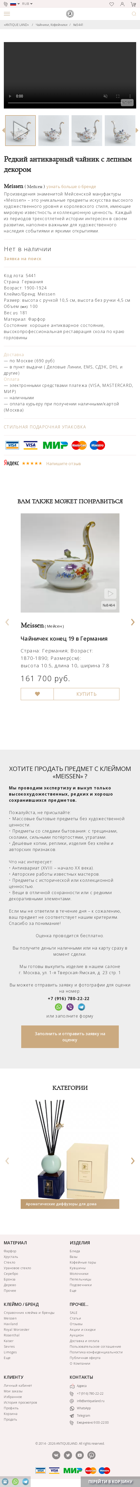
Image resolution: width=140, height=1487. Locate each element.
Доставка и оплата (84, 1341)
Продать (10, 1419)
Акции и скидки (83, 1329)
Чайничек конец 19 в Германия (64, 638)
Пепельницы (81, 1279)
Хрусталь (11, 1257)
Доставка (14, 354)
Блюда (75, 1251)
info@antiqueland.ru (87, 1401)
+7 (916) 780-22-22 (69, 998)
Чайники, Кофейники (51, 25)
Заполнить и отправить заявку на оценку (70, 1037)
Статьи (75, 1318)
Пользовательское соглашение (95, 1346)
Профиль (11, 1408)
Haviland (11, 1324)
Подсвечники (81, 1285)
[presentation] (7, 620)
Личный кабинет (18, 1385)
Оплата (12, 379)
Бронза (10, 1279)
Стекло (9, 1262)
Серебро (11, 1273)
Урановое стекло (17, 1268)
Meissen (24, 186)
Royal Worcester (17, 1329)
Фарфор (10, 1251)
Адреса (78, 1386)
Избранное (13, 1397)
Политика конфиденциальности (96, 1352)
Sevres (9, 1346)
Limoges (10, 1352)
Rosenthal (12, 1335)
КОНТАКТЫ (81, 1377)
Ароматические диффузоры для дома (61, 1203)
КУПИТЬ (86, 694)
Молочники (79, 1273)
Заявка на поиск (23, 258)
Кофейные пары (83, 1262)
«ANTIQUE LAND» (16, 25)
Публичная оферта (85, 1358)
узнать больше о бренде (71, 186)
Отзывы (76, 1324)
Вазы (74, 1257)
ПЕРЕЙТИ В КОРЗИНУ (110, 1481)
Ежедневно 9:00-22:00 (89, 1423)
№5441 (78, 25)
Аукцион (77, 1335)
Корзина (11, 1414)
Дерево (10, 1285)
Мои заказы (13, 1391)
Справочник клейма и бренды (29, 1312)
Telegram (80, 1415)
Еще (73, 1290)
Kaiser (9, 1341)
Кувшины (78, 1268)
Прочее (10, 1290)
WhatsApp (80, 1408)
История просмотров (20, 1402)
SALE (74, 1312)
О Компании (80, 1363)
